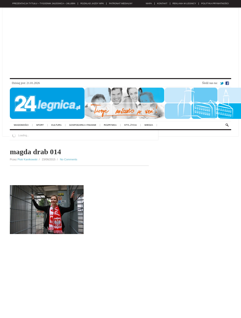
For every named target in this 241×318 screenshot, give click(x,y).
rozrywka (110, 125)
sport (40, 125)
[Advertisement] (120, 42)
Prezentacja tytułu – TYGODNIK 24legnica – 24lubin (43, 3)
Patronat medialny (120, 3)
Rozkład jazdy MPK (92, 3)
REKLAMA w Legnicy (184, 3)
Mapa (149, 3)
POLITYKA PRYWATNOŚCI (215, 3)
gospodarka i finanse (82, 125)
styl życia (130, 125)
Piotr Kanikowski (27, 159)
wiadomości (21, 125)
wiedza (148, 125)
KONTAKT (162, 3)
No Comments (68, 159)
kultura (56, 125)
